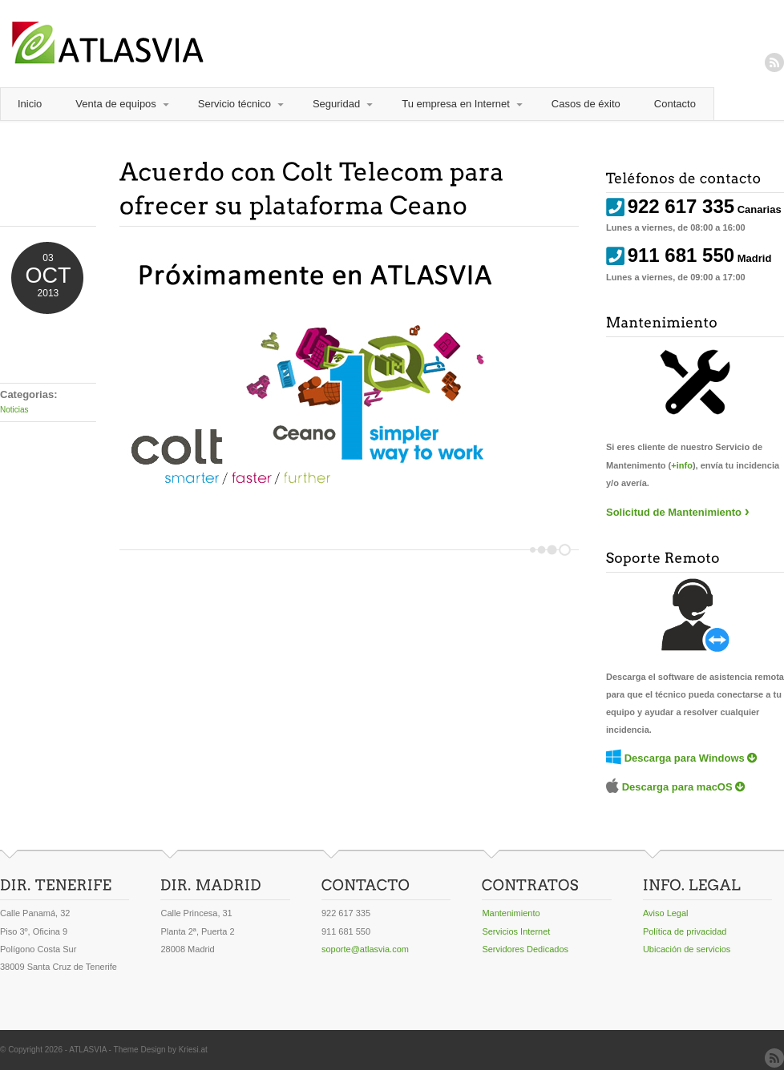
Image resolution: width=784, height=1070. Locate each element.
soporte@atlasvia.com (365, 949)
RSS (774, 62)
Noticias (14, 409)
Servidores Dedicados (525, 949)
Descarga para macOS (677, 787)
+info (682, 465)
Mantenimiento (511, 913)
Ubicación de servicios (686, 949)
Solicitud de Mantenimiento (674, 512)
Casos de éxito (586, 104)
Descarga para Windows (684, 758)
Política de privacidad (685, 931)
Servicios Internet (516, 931)
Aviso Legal (666, 913)
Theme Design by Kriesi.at (161, 1049)
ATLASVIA (88, 1049)
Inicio (30, 104)
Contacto (675, 104)
